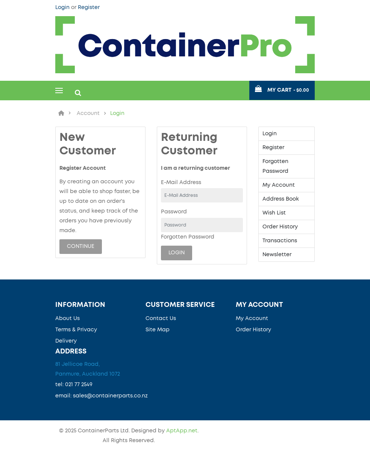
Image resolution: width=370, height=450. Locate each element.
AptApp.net (181, 430)
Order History (280, 227)
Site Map (158, 329)
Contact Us (161, 318)
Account (88, 113)
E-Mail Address (181, 182)
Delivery (66, 341)
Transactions (279, 240)
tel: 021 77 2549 (73, 384)
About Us (67, 318)
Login (63, 7)
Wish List (274, 213)
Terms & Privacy (76, 329)
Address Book (280, 199)
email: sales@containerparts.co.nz (101, 396)
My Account (278, 185)
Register (89, 7)
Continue (80, 246)
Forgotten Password (187, 237)
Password (174, 211)
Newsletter (276, 254)
